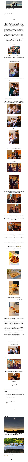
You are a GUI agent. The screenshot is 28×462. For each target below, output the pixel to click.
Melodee (7, 397)
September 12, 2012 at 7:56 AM (12, 401)
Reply (6, 403)
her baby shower (22, 321)
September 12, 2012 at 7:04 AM (11, 397)
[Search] (23, 2)
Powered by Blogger (14, 459)
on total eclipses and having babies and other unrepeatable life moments (13, 434)
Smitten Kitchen (19, 246)
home (7, 8)
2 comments (7, 455)
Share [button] (4, 455)
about (9, 8)
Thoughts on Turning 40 (9, 454)
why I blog (12, 8)
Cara (8, 318)
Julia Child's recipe (15, 244)
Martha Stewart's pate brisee (10, 248)
